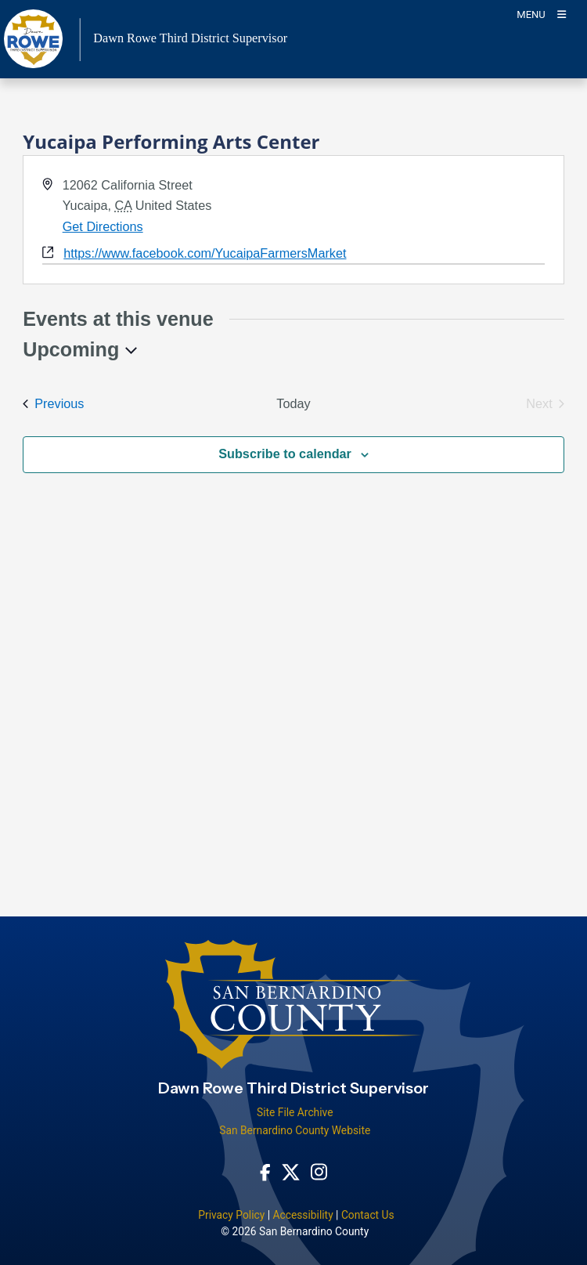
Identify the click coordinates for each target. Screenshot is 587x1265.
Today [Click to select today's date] (293, 403)
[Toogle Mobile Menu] (541, 13)
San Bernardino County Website (294, 1130)
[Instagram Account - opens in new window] (319, 1172)
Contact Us (367, 1215)
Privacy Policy (231, 1215)
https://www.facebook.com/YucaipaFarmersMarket (204, 253)
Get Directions (103, 226)
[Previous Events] (53, 403)
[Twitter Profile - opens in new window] (291, 1171)
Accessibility (302, 1215)
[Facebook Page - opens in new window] (265, 1171)
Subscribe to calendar (284, 453)
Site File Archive (295, 1112)
